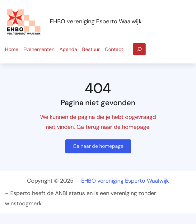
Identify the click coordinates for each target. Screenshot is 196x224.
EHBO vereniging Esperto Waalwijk (96, 21)
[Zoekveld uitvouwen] (139, 49)
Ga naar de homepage (98, 146)
